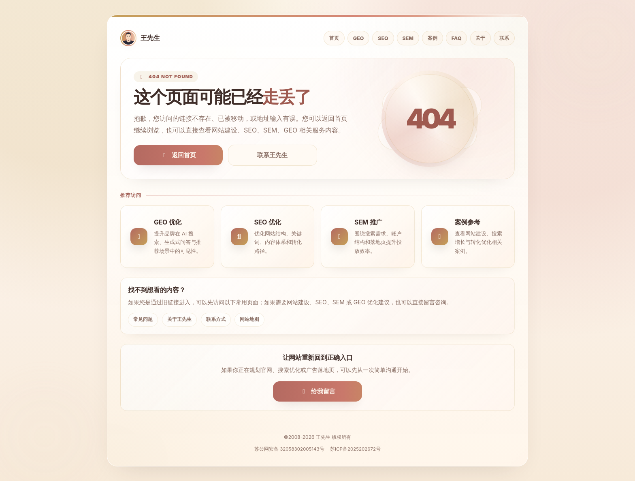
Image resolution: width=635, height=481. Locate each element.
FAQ (457, 38)
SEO (383, 38)
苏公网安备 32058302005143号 (289, 449)
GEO (358, 38)
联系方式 (216, 319)
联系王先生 (272, 155)
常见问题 (143, 319)
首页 (334, 38)
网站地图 (249, 319)
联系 (504, 38)
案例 (432, 38)
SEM (408, 38)
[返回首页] (140, 38)
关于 (480, 38)
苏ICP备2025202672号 (355, 449)
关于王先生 (179, 319)
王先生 (323, 437)
